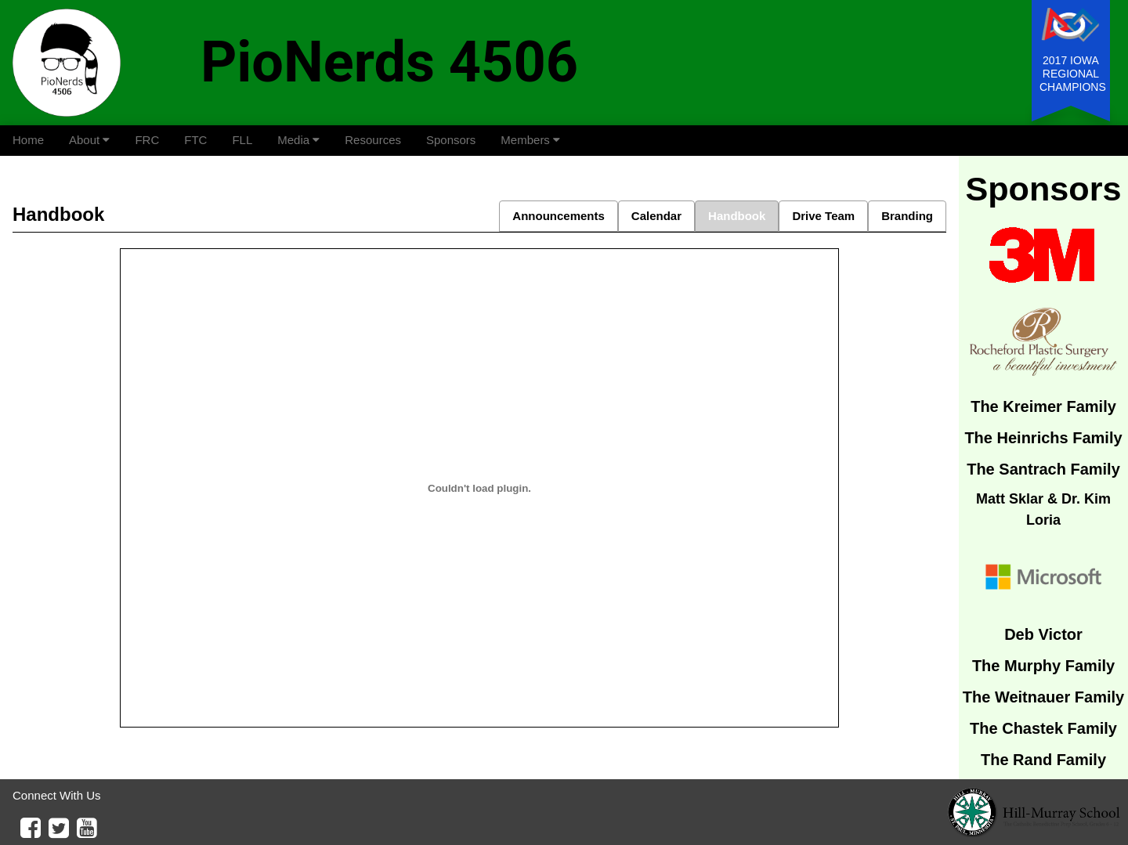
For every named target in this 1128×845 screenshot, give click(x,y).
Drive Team (823, 215)
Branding (907, 215)
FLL (242, 139)
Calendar (656, 215)
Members (530, 139)
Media (298, 139)
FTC (195, 139)
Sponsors (450, 139)
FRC (147, 139)
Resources (373, 139)
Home (28, 139)
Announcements (558, 215)
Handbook (736, 215)
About (89, 139)
